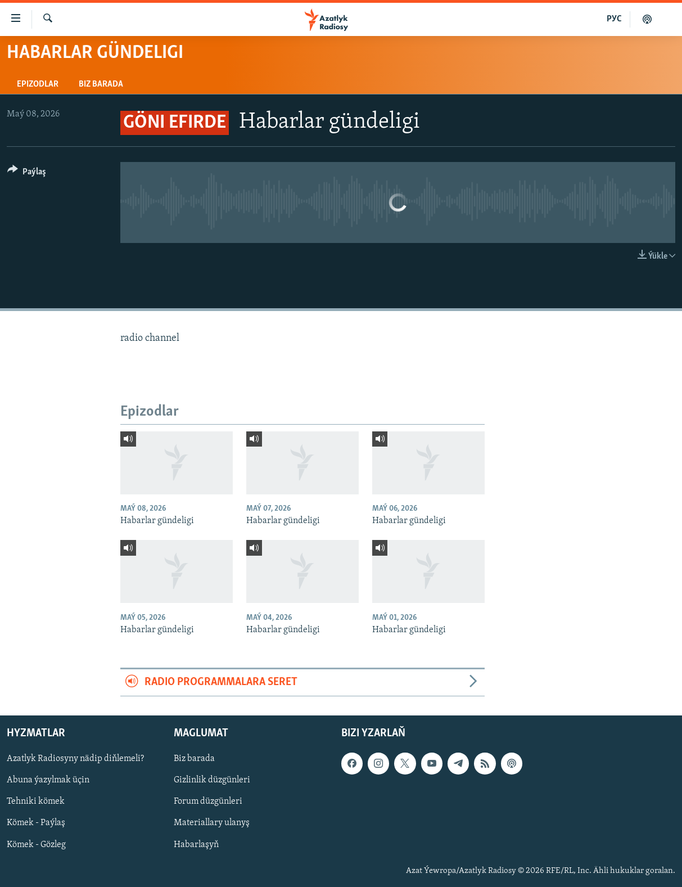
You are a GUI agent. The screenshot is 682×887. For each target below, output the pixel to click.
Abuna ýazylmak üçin (48, 780)
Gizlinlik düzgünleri (212, 780)
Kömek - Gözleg (36, 844)
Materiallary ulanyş (212, 822)
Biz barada (101, 84)
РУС (614, 19)
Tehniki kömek (36, 801)
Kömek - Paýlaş (36, 822)
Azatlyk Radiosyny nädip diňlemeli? (75, 758)
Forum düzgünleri (208, 801)
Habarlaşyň (196, 844)
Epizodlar (37, 84)
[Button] (26, 173)
